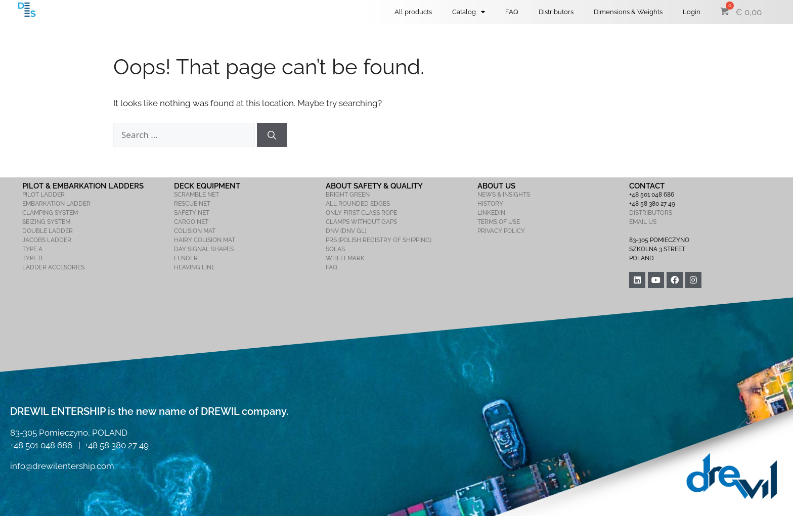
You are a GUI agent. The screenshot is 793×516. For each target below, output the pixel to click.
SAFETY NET (191, 212)
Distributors (556, 12)
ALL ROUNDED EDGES (358, 203)
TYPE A (32, 249)
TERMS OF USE (498, 221)
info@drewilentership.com (62, 466)
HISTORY (490, 203)
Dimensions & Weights (628, 12)
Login (691, 12)
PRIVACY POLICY (501, 230)
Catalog (468, 12)
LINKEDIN (491, 212)
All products (413, 12)
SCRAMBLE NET (196, 194)
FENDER (186, 258)
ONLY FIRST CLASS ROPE (361, 212)
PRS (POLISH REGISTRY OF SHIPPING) (378, 240)
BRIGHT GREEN (348, 194)
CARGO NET (191, 221)
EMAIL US (642, 221)
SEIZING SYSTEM (46, 221)
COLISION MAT (194, 230)
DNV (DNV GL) (346, 230)
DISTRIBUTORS (650, 212)
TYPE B (32, 258)
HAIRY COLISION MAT (204, 240)
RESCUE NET (192, 203)
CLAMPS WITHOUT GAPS (361, 221)
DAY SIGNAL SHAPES (204, 249)
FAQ (511, 12)
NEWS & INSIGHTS (503, 194)
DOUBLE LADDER (47, 230)
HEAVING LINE (194, 267)
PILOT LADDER (43, 194)
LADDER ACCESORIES (53, 267)
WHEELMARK (345, 258)
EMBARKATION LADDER (56, 203)
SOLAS (335, 249)
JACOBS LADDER (46, 240)
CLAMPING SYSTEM (50, 212)
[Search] (272, 135)
